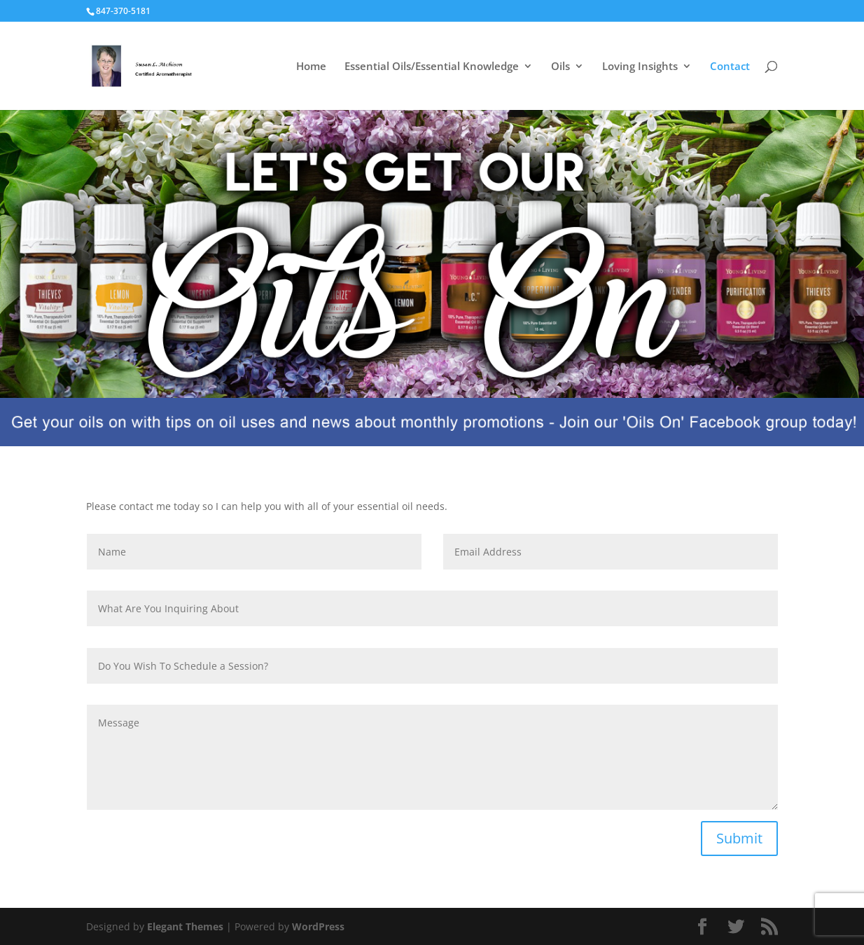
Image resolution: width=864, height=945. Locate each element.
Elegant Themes (185, 926)
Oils (560, 67)
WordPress (318, 926)
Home (311, 67)
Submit (739, 838)
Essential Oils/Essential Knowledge (431, 67)
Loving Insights (640, 67)
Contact (730, 67)
